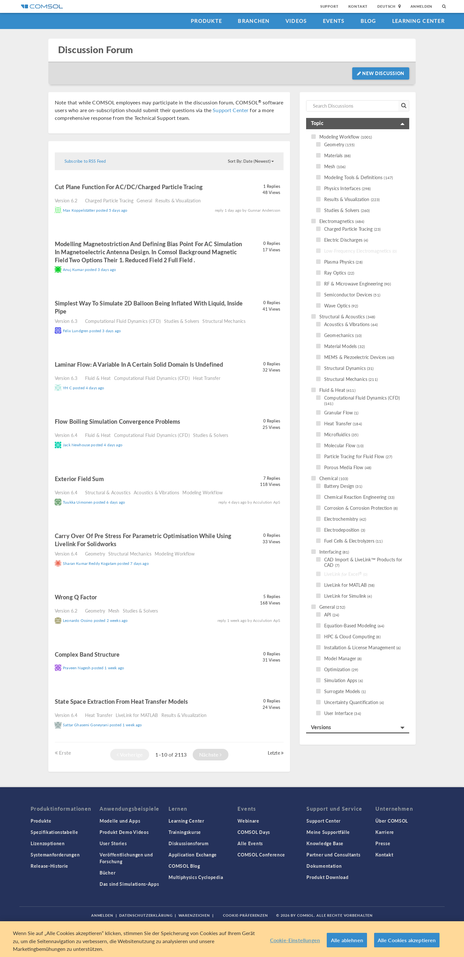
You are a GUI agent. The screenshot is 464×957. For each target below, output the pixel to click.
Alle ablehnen (347, 940)
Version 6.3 (66, 321)
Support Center (230, 110)
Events (334, 20)
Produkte (206, 20)
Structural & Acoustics (107, 492)
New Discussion (380, 73)
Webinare (248, 820)
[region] (232, 939)
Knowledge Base (324, 843)
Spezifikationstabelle (54, 832)
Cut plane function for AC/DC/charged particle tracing (129, 187)
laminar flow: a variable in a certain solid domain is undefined (139, 364)
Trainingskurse (185, 832)
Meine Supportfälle (328, 832)
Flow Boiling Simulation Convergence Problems (117, 421)
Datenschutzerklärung (146, 915)
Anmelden (422, 6)
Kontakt (358, 6)
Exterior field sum (79, 479)
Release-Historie (49, 866)
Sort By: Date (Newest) (251, 161)
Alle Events (250, 843)
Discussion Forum (95, 49)
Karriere (384, 832)
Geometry (95, 553)
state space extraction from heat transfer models (121, 701)
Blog (368, 20)
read (212, 187)
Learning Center (418, 20)
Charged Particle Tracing (109, 200)
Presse (382, 843)
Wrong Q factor (76, 597)
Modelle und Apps (120, 820)
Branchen (253, 20)
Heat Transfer (206, 378)
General (144, 200)
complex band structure (88, 654)
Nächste (210, 754)
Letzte (276, 752)
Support (329, 6)
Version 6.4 (66, 435)
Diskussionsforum (188, 843)
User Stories (113, 843)
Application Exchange (193, 854)
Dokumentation (324, 866)
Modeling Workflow (202, 492)
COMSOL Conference (261, 854)
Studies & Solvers (181, 321)
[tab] (357, 123)
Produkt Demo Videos (124, 832)
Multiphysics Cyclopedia (196, 877)
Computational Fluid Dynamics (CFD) (123, 321)
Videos (296, 20)
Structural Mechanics (224, 321)
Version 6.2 (66, 200)
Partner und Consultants (333, 854)
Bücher (107, 872)
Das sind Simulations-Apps (129, 884)
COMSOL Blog (184, 866)
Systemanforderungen (55, 854)
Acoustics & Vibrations (156, 492)
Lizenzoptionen (48, 843)
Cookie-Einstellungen (295, 940)
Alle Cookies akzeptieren (407, 940)
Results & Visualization (177, 200)
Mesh (114, 610)
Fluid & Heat (98, 378)
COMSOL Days (253, 832)
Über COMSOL (391, 820)
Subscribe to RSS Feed (85, 161)
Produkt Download (327, 877)
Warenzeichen (194, 915)
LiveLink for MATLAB (137, 715)
